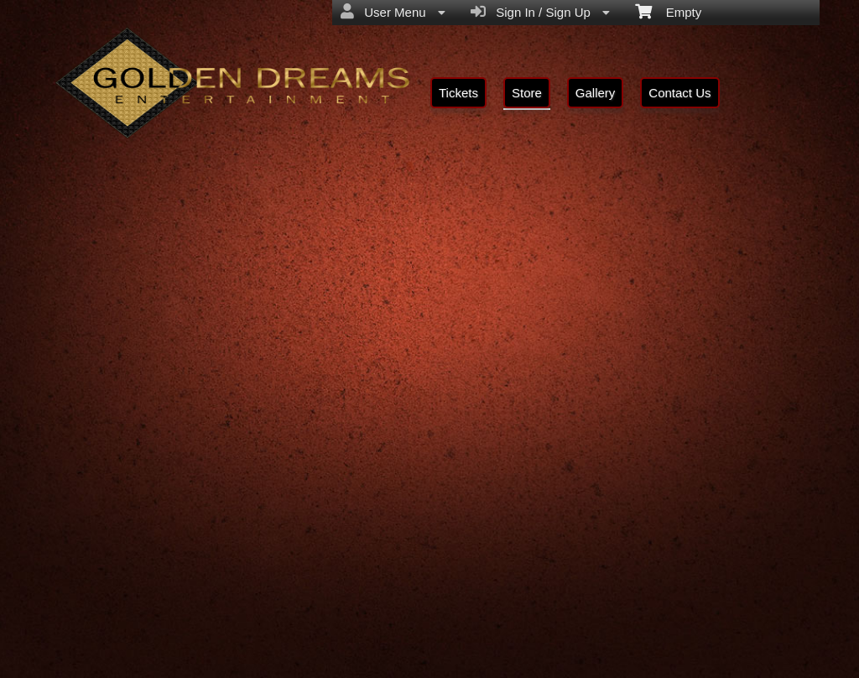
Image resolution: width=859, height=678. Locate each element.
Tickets (458, 93)
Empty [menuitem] (668, 11)
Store (527, 93)
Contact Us (679, 93)
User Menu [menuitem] (393, 12)
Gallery (595, 93)
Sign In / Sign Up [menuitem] (540, 12)
